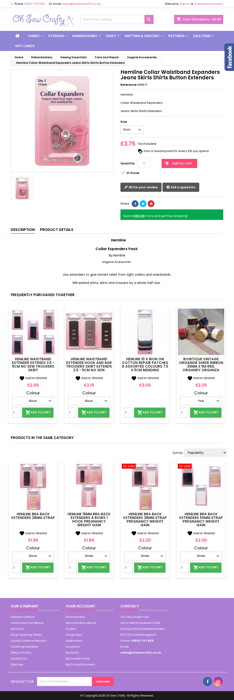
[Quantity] (144, 163)
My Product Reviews (80, 664)
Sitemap (17, 664)
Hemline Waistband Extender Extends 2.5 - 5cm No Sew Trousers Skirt (33, 364)
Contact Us (19, 658)
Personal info (75, 617)
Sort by (178, 453)
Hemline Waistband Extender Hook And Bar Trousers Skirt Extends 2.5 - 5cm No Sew (89, 364)
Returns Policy (21, 652)
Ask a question (180, 187)
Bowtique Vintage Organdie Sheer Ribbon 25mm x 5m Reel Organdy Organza (201, 364)
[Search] (117, 19)
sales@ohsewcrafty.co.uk (81, 4)
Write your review (141, 187)
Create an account (208, 4)
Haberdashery (84, 36)
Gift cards (25, 46)
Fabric (34, 36)
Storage (56, 36)
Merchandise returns (81, 623)
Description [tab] (23, 229)
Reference (128, 85)
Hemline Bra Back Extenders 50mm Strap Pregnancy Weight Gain (201, 519)
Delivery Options (23, 617)
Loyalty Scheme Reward (28, 641)
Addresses (74, 641)
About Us (17, 629)
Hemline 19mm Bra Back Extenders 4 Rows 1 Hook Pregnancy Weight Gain (89, 519)
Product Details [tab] (56, 229)
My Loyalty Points (78, 658)
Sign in (184, 4)
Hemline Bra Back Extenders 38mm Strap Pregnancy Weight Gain (145, 519)
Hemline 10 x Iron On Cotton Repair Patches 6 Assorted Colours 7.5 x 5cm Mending (145, 364)
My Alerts (72, 652)
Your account (80, 606)
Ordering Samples (24, 646)
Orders (71, 629)
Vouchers (73, 646)
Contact (129, 606)
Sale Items (202, 36)
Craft (111, 36)
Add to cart (178, 163)
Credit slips (74, 635)
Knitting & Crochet (142, 36)
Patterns (176, 36)
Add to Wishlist (33, 378)
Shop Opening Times (26, 635)
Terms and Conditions (27, 623)
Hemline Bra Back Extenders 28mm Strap (33, 516)
